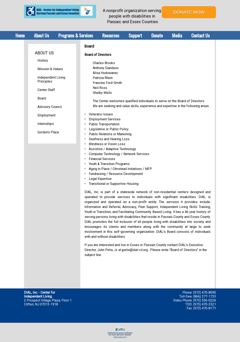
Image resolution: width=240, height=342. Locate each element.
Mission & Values (50, 69)
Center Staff (46, 90)
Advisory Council (49, 107)
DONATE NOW (188, 12)
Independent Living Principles (51, 79)
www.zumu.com (120, 337)
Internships (45, 124)
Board (41, 98)
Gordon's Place (48, 132)
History (42, 60)
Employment (46, 115)
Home (20, 35)
